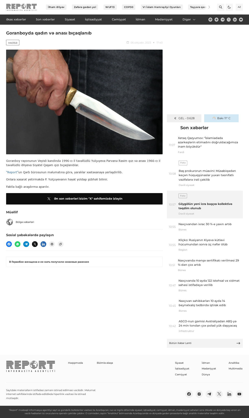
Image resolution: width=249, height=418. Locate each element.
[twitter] (229, 19)
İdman (206, 362)
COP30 (128, 7)
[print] (52, 244)
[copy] (60, 244)
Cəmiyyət (181, 374)
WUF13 (110, 7)
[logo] (21, 7)
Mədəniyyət (209, 368)
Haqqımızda (75, 362)
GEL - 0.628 (184, 118)
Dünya (206, 374)
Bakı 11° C (221, 118)
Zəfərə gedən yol (85, 7)
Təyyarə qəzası (199, 7)
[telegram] (223, 19)
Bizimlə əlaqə (105, 362)
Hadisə (12, 42)
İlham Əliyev (56, 7)
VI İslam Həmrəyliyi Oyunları (162, 7)
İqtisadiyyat (182, 368)
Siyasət (179, 362)
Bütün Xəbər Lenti (204, 343)
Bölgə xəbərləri (20, 222)
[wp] (17, 244)
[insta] (216, 19)
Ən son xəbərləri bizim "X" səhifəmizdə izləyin (84, 199)
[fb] (210, 19)
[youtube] (241, 19)
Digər (189, 19)
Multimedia (235, 368)
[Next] (206, 7)
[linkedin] (235, 19)
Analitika (234, 362)
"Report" (12, 172)
